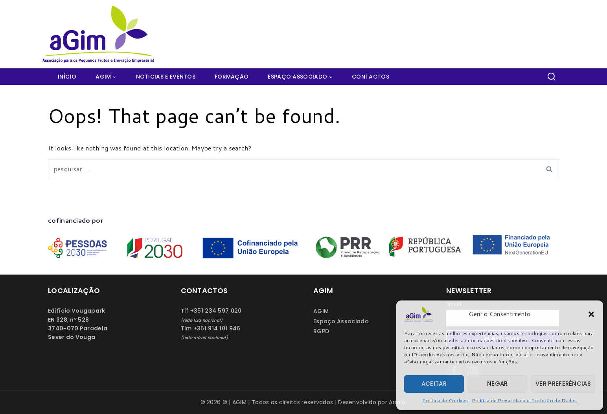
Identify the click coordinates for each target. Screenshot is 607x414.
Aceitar (434, 383)
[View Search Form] (551, 76)
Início (67, 77)
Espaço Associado (341, 321)
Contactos (370, 77)
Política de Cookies (445, 400)
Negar (497, 383)
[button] (591, 314)
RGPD (321, 331)
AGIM (321, 311)
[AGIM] (101, 34)
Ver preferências (563, 383)
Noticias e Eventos (165, 77)
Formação (231, 77)
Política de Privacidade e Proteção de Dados (524, 400)
